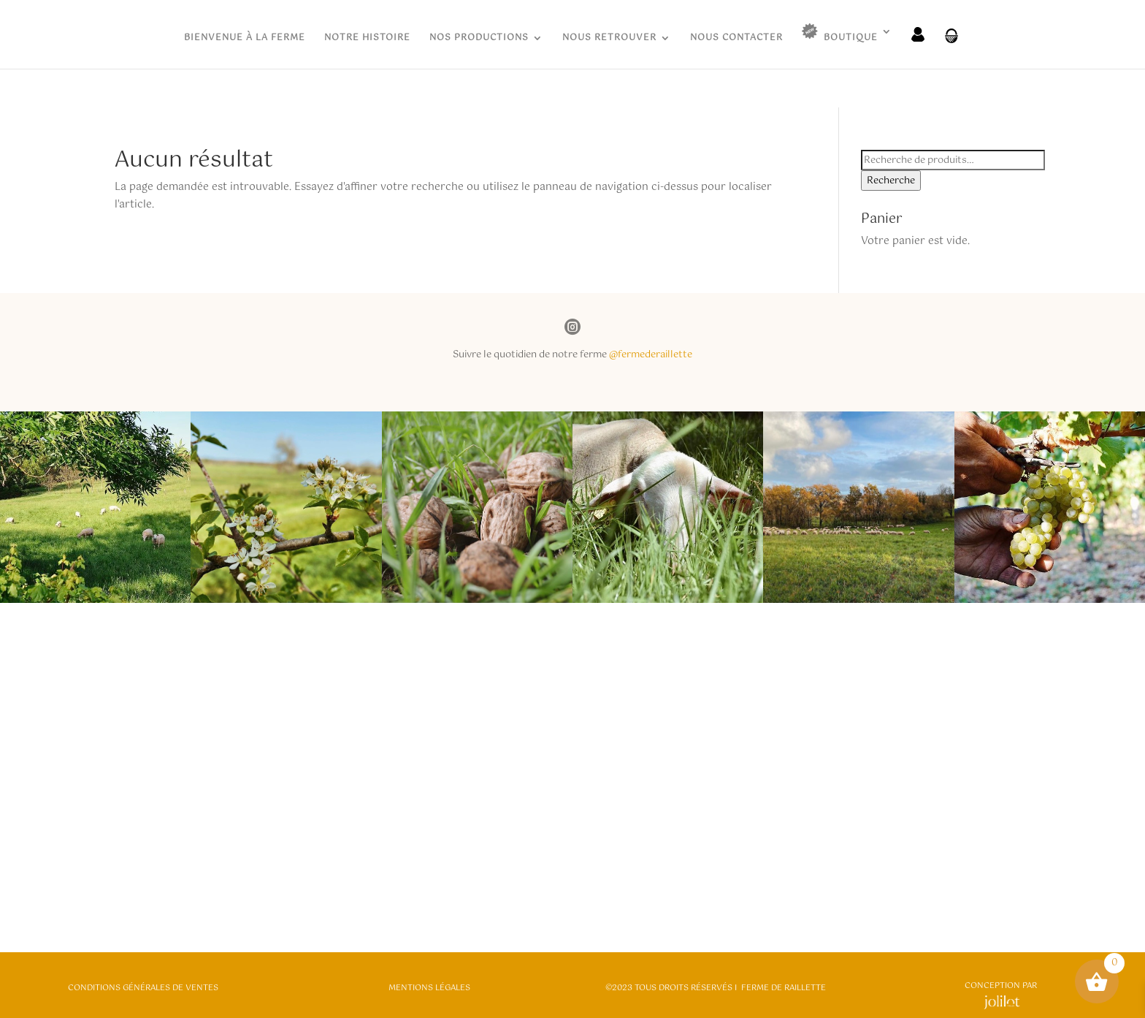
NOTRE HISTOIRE (367, 39)
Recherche (891, 180)
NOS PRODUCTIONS (479, 39)
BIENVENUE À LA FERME (244, 39)
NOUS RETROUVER (609, 39)
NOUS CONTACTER (736, 39)
